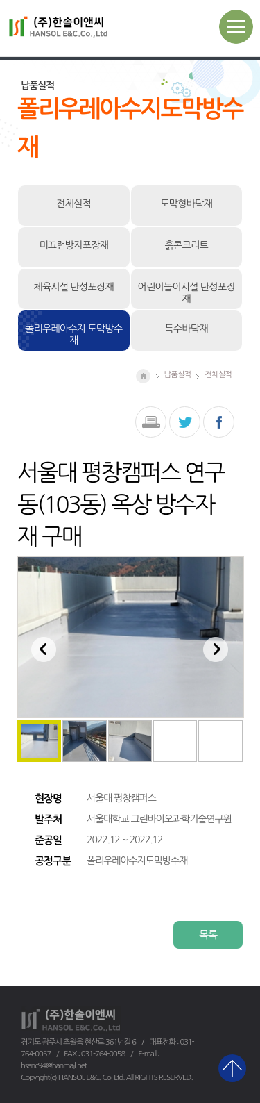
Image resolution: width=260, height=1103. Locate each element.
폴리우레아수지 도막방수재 (73, 334)
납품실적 (177, 374)
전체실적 (73, 203)
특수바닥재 (186, 328)
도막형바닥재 (186, 203)
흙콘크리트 (186, 245)
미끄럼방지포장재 (73, 245)
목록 (208, 934)
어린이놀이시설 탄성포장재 (186, 293)
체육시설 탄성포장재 (74, 287)
